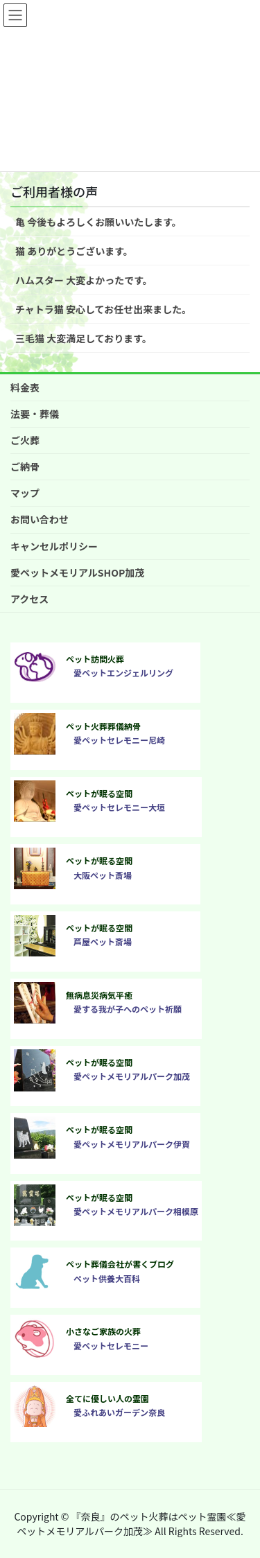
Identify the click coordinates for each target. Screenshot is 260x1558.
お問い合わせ (39, 519)
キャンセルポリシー (54, 546)
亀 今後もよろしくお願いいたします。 (98, 222)
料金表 (25, 387)
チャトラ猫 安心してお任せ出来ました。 (103, 309)
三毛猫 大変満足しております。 (83, 338)
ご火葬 (25, 440)
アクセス (29, 599)
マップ (25, 493)
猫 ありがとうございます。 (74, 251)
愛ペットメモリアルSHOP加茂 (77, 572)
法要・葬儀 (34, 414)
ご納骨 (25, 466)
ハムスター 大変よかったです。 (84, 280)
